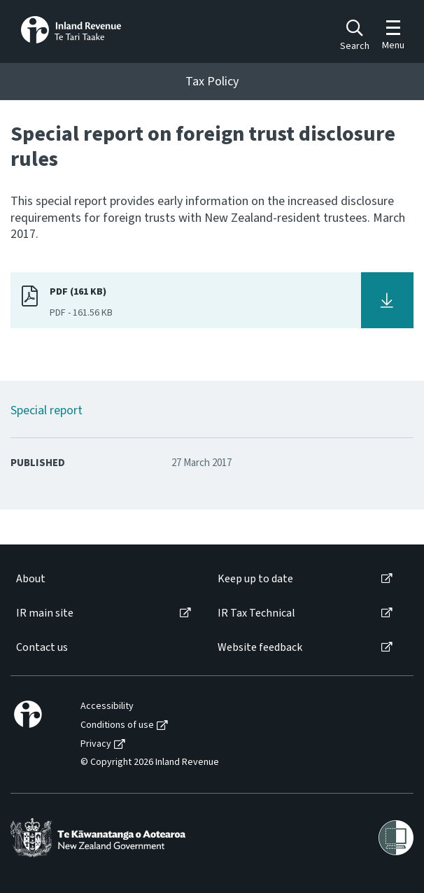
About (30, 579)
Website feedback (260, 647)
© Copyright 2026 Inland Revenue (149, 762)
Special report (46, 410)
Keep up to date (255, 579)
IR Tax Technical (256, 613)
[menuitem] (102, 579)
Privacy (95, 744)
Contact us (42, 647)
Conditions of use (117, 725)
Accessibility (107, 706)
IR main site (44, 613)
